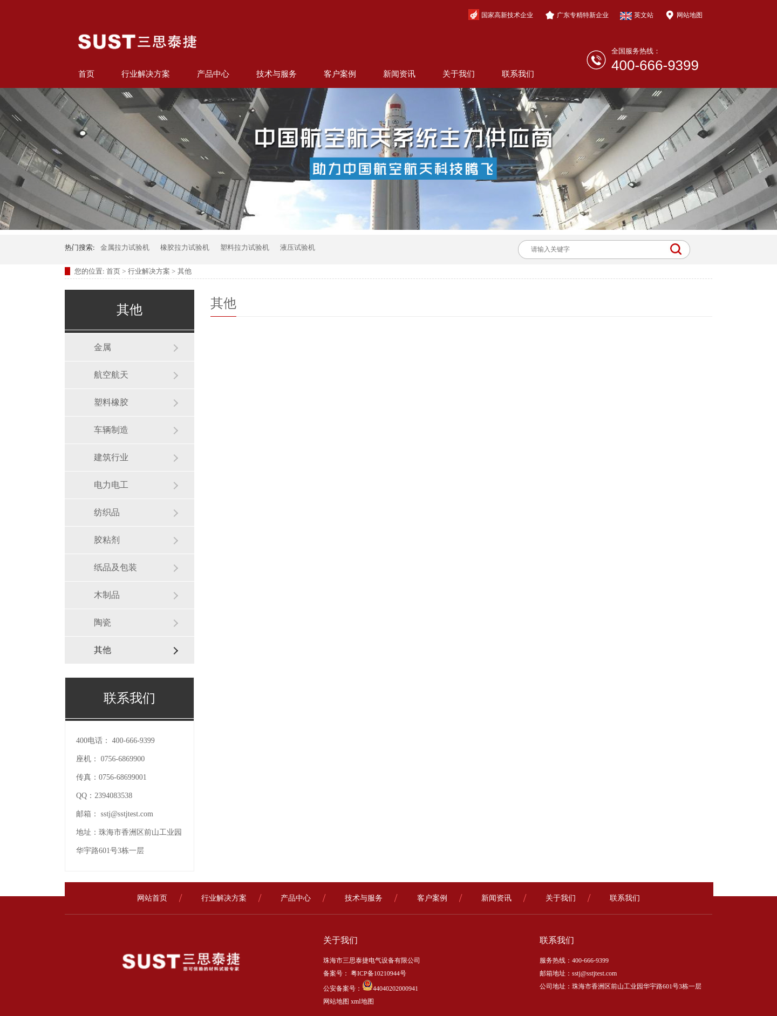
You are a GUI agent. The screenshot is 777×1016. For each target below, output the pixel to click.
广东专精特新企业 (577, 15)
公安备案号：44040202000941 (370, 988)
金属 (102, 347)
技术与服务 (276, 74)
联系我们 (518, 74)
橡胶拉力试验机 (184, 247)
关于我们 (458, 74)
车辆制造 (111, 429)
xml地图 (362, 1001)
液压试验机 (297, 247)
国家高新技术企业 (500, 14)
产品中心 (213, 74)
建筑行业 (111, 457)
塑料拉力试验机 (244, 247)
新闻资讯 (399, 74)
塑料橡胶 (111, 402)
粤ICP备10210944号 (377, 973)
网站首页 (152, 898)
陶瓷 (102, 622)
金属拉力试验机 (124, 247)
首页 (86, 74)
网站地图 (684, 15)
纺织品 (107, 512)
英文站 (636, 15)
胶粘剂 (107, 539)
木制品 (107, 594)
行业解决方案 (145, 74)
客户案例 (340, 74)
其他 (185, 271)
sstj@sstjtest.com (127, 814)
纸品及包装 (115, 567)
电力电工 (111, 484)
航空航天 (111, 374)
